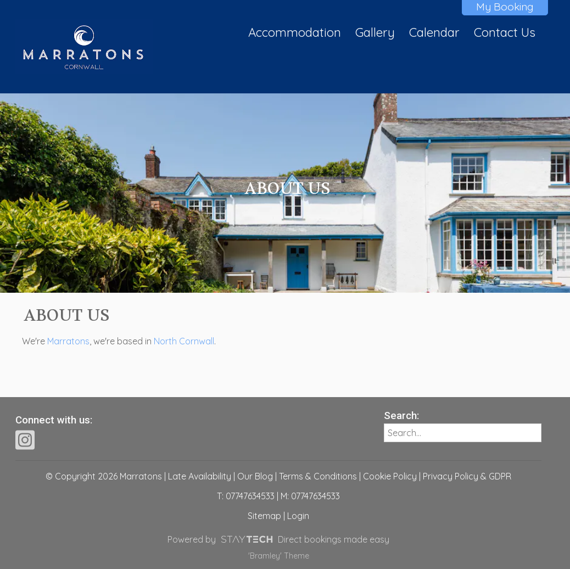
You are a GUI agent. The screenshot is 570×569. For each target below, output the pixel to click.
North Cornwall (184, 341)
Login (298, 515)
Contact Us (504, 32)
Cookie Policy (390, 476)
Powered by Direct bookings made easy (278, 539)
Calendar (434, 32)
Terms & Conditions (318, 476)
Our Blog (255, 476)
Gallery (375, 32)
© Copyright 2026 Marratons (104, 476)
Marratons (68, 341)
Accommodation (294, 32)
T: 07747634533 (246, 495)
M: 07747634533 (310, 495)
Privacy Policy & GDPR (467, 476)
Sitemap (264, 515)
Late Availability (199, 476)
